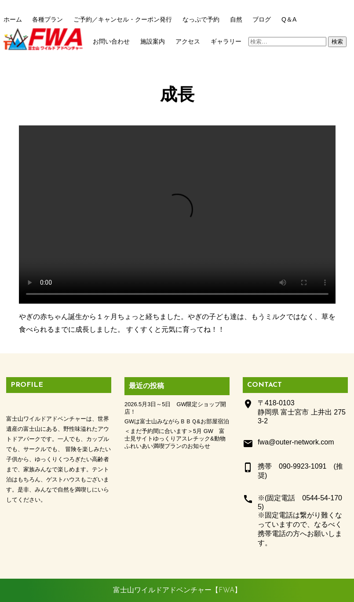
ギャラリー (226, 41)
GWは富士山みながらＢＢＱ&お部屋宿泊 (176, 421)
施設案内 (152, 41)
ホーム (13, 19)
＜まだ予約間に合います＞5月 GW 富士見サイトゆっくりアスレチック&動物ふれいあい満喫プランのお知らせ (175, 438)
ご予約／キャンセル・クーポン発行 (122, 19)
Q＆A (288, 19)
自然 (236, 19)
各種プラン (47, 19)
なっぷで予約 (200, 19)
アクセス (187, 41)
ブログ (261, 19)
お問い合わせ (111, 41)
